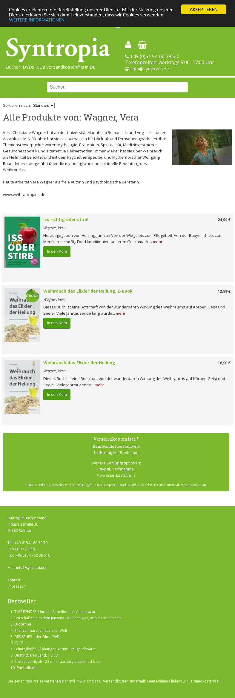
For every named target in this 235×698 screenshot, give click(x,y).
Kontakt (13, 580)
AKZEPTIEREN (203, 9)
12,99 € (224, 291)
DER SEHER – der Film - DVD (37, 636)
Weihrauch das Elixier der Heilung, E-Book (88, 291)
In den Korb (57, 251)
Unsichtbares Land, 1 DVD (36, 655)
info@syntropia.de (150, 69)
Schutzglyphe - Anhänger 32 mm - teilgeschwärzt (55, 648)
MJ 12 (18, 642)
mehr (157, 241)
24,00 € (224, 219)
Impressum (17, 586)
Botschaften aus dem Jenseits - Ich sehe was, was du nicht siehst (68, 617)
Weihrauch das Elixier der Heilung (79, 362)
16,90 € (224, 362)
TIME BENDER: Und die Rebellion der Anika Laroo (55, 611)
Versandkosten (115, 681)
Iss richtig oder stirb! (65, 219)
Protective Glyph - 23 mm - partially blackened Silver (58, 661)
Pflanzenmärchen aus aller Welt (40, 630)
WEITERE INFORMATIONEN (36, 20)
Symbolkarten (28, 667)
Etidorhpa (22, 624)
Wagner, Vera (54, 227)
